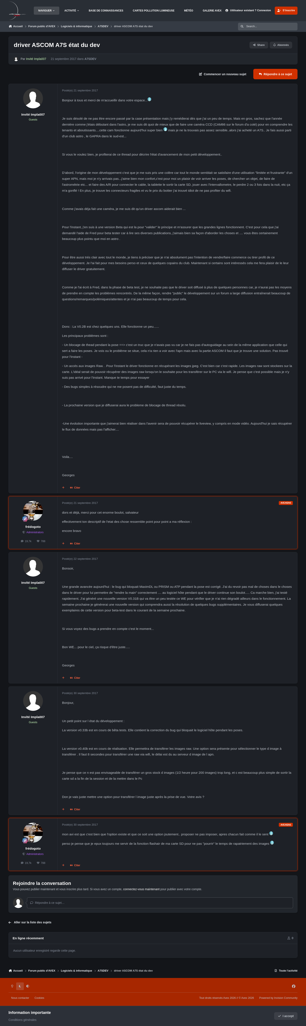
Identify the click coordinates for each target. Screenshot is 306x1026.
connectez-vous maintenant (141, 889)
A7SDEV (90, 59)
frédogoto (33, 527)
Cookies (39, 997)
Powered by (278, 997)
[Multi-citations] (63, 488)
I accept (286, 1016)
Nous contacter (20, 997)
